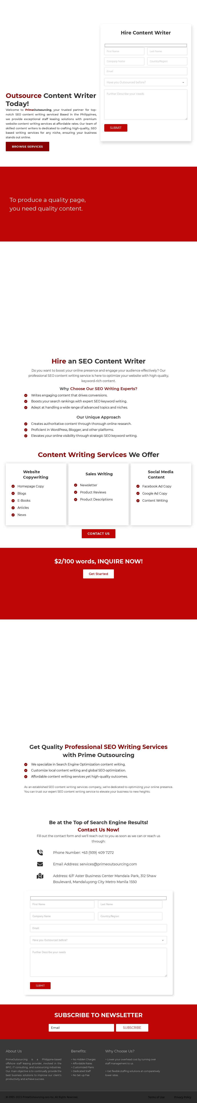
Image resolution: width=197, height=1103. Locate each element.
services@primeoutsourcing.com (108, 864)
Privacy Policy (182, 1097)
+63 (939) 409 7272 (98, 852)
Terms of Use (156, 1097)
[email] (80, 1028)
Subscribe (131, 1027)
